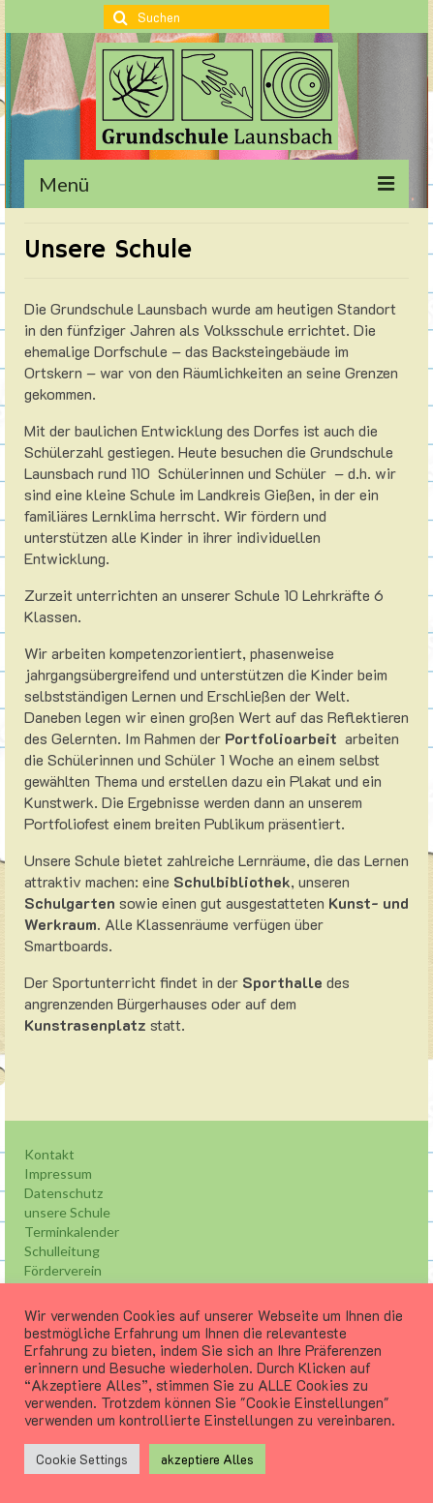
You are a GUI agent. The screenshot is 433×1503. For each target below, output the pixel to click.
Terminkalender (71, 1231)
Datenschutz (63, 1193)
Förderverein (63, 1270)
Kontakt (49, 1154)
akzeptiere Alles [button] (207, 1459)
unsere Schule (67, 1212)
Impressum (58, 1173)
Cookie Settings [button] (82, 1459)
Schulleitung (62, 1251)
